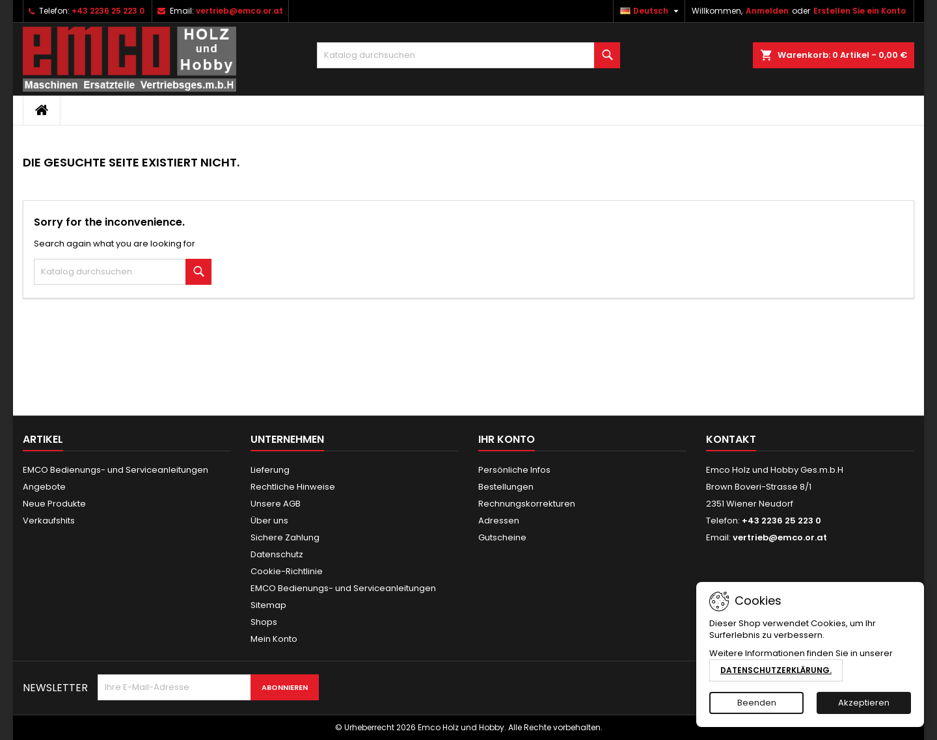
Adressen (498, 520)
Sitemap (268, 605)
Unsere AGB (276, 503)
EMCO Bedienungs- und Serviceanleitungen (115, 470)
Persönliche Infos (514, 470)
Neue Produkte (54, 503)
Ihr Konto (506, 439)
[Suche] (469, 55)
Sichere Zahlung (285, 537)
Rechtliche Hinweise (293, 487)
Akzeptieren (863, 702)
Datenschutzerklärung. (776, 670)
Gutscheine (502, 537)
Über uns (269, 520)
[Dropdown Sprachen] (651, 11)
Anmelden (767, 10)
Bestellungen (506, 487)
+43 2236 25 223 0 (108, 10)
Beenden (756, 702)
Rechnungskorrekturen (526, 503)
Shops (264, 622)
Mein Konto (274, 639)
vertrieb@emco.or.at (239, 10)
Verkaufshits (49, 520)
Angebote (44, 487)
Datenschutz (277, 554)
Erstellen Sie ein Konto (859, 10)
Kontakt (731, 439)
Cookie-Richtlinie (287, 571)
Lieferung (270, 470)
